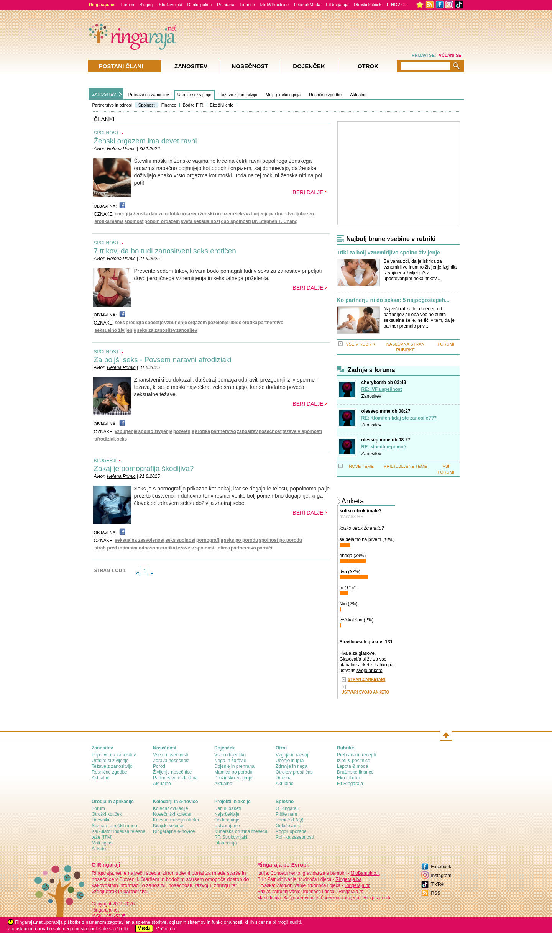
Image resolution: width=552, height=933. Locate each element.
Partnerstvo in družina (175, 778)
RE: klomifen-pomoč (383, 446)
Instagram (441, 875)
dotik (173, 213)
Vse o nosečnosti (170, 755)
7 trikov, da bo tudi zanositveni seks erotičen (165, 251)
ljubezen (305, 213)
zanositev (186, 330)
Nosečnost (250, 66)
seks (240, 213)
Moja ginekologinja (283, 94)
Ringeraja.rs (350, 891)
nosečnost (270, 431)
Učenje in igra (290, 760)
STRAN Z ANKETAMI (367, 679)
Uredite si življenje (194, 94)
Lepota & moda (352, 766)
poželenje (217, 322)
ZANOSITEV (104, 94)
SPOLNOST (106, 133)
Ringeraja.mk (377, 897)
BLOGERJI (105, 460)
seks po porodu (241, 540)
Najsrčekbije (226, 814)
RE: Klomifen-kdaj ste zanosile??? (399, 418)
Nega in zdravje (230, 760)
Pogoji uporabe (291, 831)
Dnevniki (100, 820)
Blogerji (147, 4)
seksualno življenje (115, 330)
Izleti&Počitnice (274, 4)
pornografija (209, 540)
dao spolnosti (236, 221)
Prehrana (225, 4)
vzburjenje (257, 213)
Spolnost (146, 105)
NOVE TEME (361, 466)
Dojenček (309, 66)
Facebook (441, 866)
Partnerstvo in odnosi (112, 105)
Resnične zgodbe (325, 94)
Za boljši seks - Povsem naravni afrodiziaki (163, 360)
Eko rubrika (348, 778)
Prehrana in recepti (356, 755)
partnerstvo (282, 213)
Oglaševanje (288, 825)
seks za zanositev (156, 330)
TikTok (437, 884)
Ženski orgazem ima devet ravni (145, 141)
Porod (159, 766)
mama (117, 221)
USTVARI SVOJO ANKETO (365, 692)
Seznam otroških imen (114, 825)
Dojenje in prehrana (234, 766)
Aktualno (358, 94)
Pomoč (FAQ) (290, 820)
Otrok (368, 66)
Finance (247, 4)
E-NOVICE (397, 4)
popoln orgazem (162, 221)
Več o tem (166, 928)
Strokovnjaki (170, 4)
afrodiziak (105, 439)
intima (223, 548)
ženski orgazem (217, 213)
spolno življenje (155, 431)
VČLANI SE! (451, 55)
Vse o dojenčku (230, 755)
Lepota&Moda (307, 4)
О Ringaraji (287, 808)
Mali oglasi (102, 843)
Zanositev (371, 396)
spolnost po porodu (280, 540)
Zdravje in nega (291, 766)
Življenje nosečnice (172, 772)
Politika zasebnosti (295, 837)
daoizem (158, 213)
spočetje (154, 322)
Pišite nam (286, 814)
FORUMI (446, 344)
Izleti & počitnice (353, 760)
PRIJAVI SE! (424, 55)
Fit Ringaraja (350, 783)
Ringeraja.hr (357, 885)
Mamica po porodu (233, 772)
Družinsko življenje (233, 778)
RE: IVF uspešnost (381, 389)
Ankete (99, 848)
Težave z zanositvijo (238, 94)
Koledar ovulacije (170, 808)
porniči (264, 548)
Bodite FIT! (193, 105)
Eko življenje (221, 105)
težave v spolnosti (302, 431)
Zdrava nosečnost (171, 760)
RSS (435, 893)
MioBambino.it (365, 873)
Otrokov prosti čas (294, 772)
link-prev (137, 573)
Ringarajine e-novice (174, 831)
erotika (102, 221)
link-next (152, 573)
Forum (98, 808)
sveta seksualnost (200, 221)
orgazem (189, 213)
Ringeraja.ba (348, 879)
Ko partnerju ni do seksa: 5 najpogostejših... (393, 300)
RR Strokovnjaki (230, 837)
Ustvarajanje (227, 825)
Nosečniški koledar (172, 814)
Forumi (127, 4)
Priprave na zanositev (148, 94)
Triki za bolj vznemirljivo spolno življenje (388, 253)
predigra (135, 322)
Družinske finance (355, 772)
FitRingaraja (337, 4)
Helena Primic (121, 148)
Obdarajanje (226, 820)
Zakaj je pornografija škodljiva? (144, 468)
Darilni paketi (199, 4)
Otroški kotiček (367, 4)
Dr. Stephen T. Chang (275, 221)
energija (123, 213)
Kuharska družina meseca (241, 831)
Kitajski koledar (168, 825)
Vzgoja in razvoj (292, 755)
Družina (283, 778)
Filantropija (225, 843)
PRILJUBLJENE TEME (405, 466)
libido (235, 322)
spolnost (134, 221)
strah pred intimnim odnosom (127, 548)
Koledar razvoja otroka (176, 820)
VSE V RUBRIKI (361, 344)
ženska (140, 213)
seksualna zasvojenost (139, 540)
